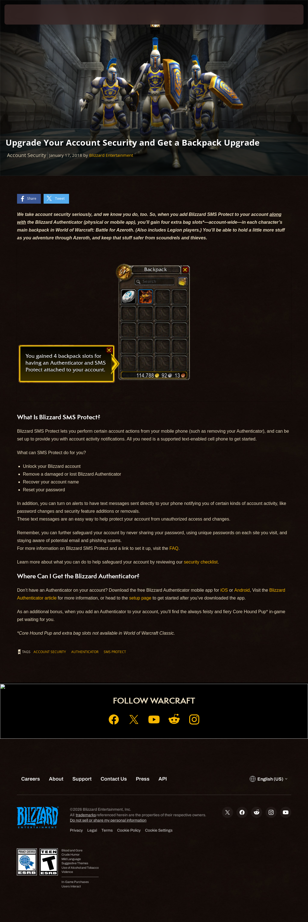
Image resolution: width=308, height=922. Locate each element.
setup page (140, 598)
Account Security (50, 651)
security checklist (201, 562)
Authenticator (84, 651)
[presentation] (21, 14)
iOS (224, 590)
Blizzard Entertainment (111, 155)
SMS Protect (115, 651)
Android (242, 590)
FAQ (173, 548)
